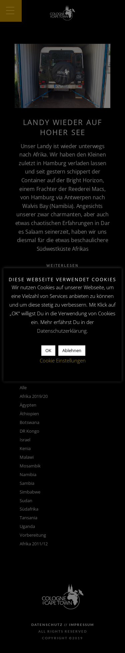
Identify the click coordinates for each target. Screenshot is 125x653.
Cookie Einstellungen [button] (63, 360)
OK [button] (48, 350)
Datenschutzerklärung (62, 330)
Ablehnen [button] (71, 350)
